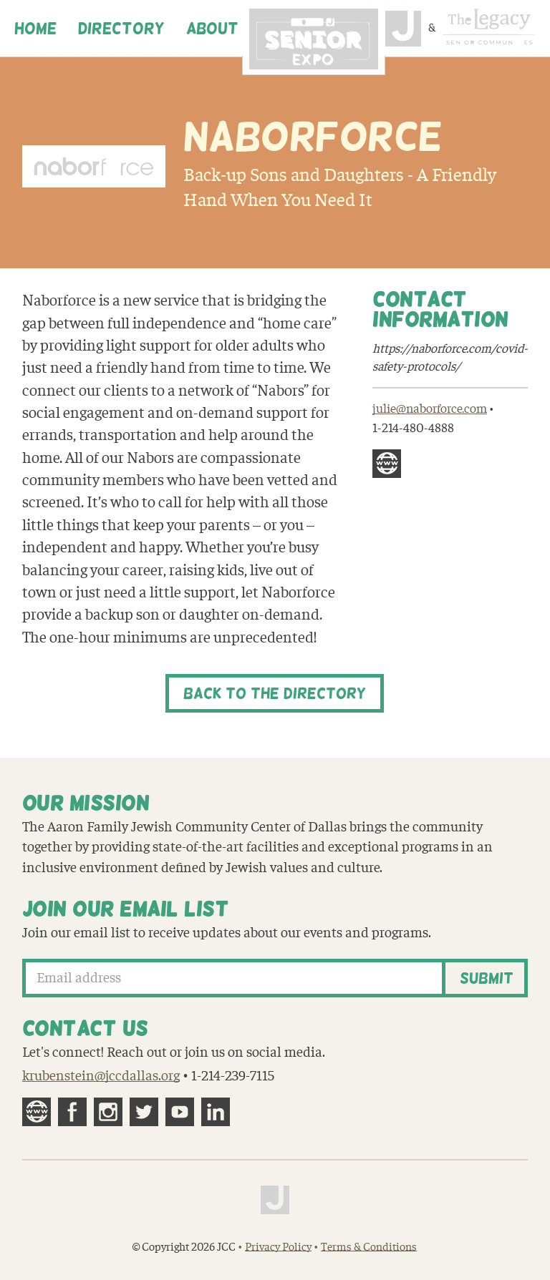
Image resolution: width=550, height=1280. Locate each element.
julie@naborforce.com (429, 409)
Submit (486, 978)
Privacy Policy (278, 1247)
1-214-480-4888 (413, 428)
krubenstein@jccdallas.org (101, 1076)
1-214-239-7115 (232, 1076)
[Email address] (234, 978)
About (212, 28)
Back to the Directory (274, 693)
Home (35, 28)
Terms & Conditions (369, 1247)
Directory (121, 28)
